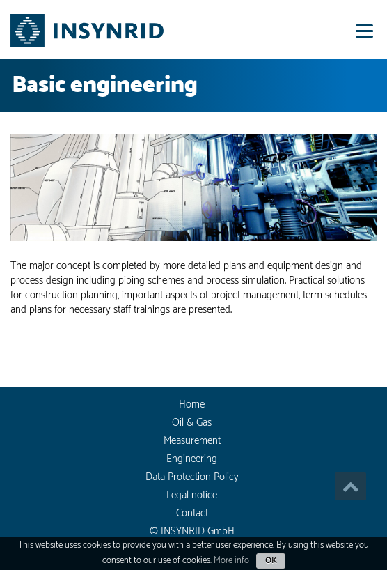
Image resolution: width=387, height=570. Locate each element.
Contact (192, 513)
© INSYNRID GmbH (192, 531)
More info (231, 560)
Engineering (191, 459)
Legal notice (191, 495)
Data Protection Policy (192, 477)
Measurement (192, 440)
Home (192, 404)
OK (270, 560)
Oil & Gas (192, 422)
